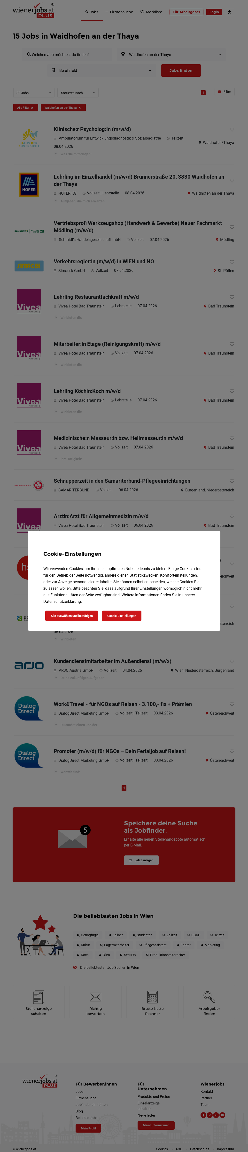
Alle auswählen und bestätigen (72, 616)
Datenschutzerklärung (62, 601)
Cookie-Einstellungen (121, 616)
